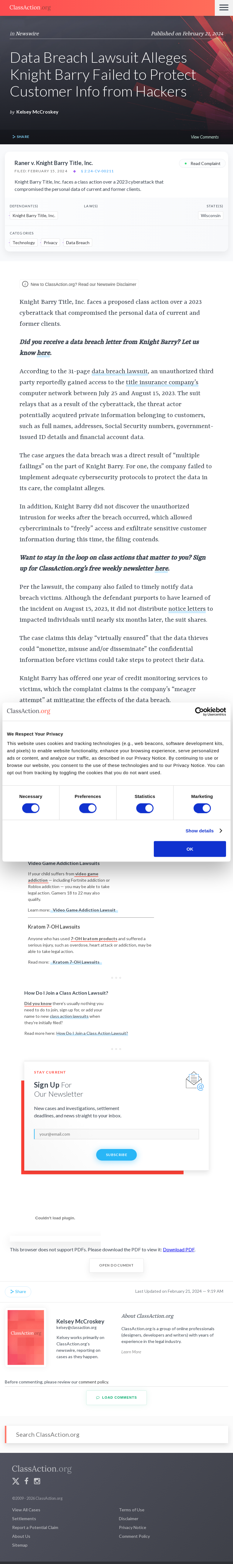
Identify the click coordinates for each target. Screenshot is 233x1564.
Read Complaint (202, 163)
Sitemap (20, 1545)
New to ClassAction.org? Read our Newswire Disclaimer (79, 285)
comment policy (93, 1381)
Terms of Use (131, 1509)
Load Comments (116, 1398)
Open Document (116, 1265)
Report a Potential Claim (35, 1527)
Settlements (24, 1518)
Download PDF (178, 1249)
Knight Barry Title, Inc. (33, 215)
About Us (21, 1536)
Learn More (131, 1351)
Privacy (50, 242)
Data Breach (77, 242)
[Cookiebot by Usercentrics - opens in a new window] (199, 711)
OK (190, 849)
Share (20, 136)
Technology (23, 242)
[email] (116, 1134)
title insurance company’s (162, 382)
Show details (200, 830)
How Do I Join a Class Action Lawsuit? (92, 1033)
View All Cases (26, 1509)
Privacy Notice (132, 1527)
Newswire (27, 34)
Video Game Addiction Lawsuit (84, 909)
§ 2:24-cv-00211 (97, 171)
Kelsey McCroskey (37, 111)
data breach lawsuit (120, 371)
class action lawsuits (69, 1016)
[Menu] (224, 8)
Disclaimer (128, 1518)
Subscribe (116, 1154)
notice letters (187, 609)
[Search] (116, 1434)
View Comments (204, 136)
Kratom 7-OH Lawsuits (76, 962)
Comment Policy (134, 1536)
